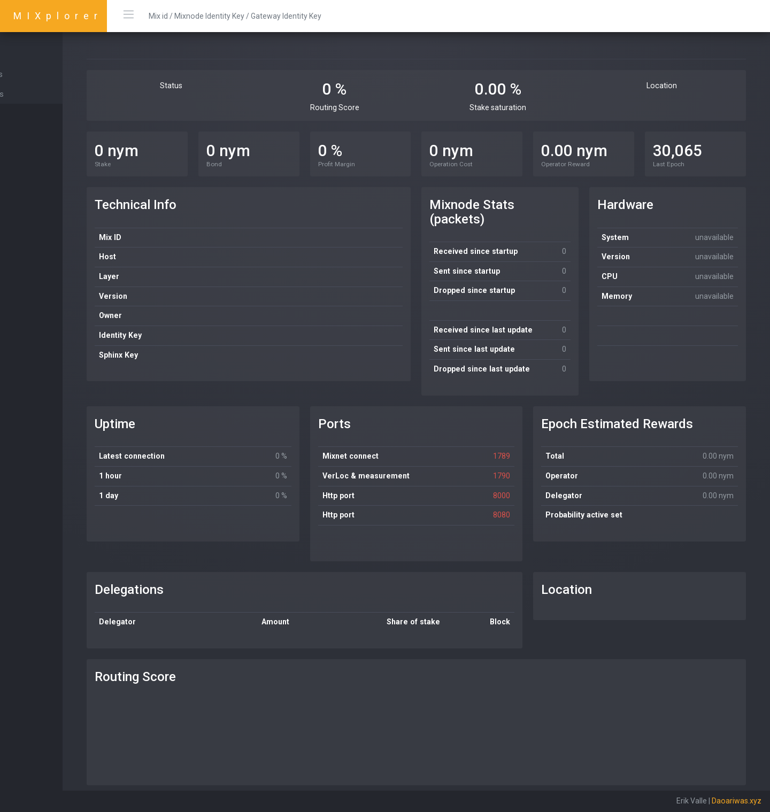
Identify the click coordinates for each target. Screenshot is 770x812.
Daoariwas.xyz (736, 800)
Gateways (30, 94)
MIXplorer (58, 15)
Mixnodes (30, 74)
